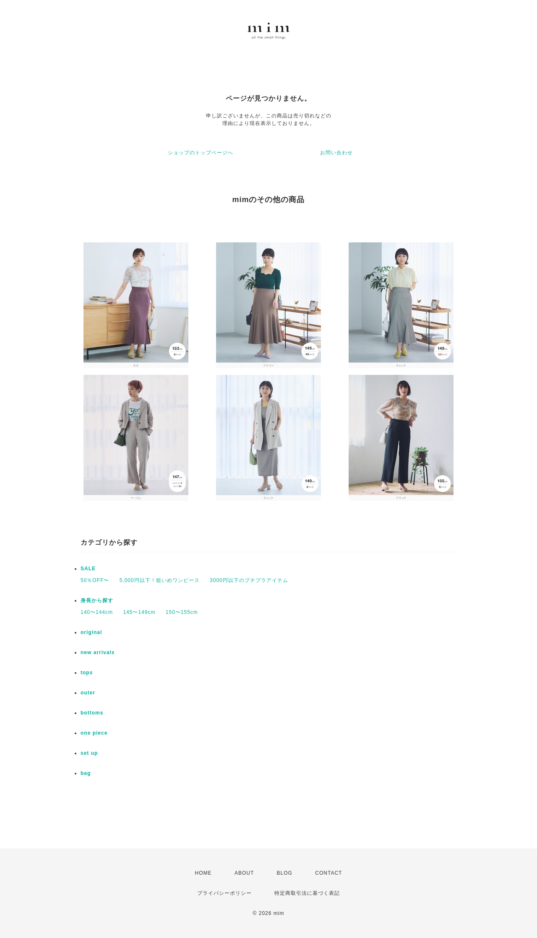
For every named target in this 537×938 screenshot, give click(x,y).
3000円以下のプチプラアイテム (249, 580)
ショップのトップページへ (200, 153)
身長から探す (97, 600)
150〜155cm (182, 612)
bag (86, 773)
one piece (94, 733)
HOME (203, 873)
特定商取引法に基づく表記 (307, 893)
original (91, 632)
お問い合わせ (336, 153)
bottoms (92, 713)
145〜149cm (139, 612)
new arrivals (98, 652)
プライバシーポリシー (224, 893)
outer (88, 693)
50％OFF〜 (95, 580)
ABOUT (244, 873)
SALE (88, 569)
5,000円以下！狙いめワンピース (160, 580)
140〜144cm (97, 612)
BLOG (284, 873)
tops (87, 673)
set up (89, 753)
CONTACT (328, 873)
